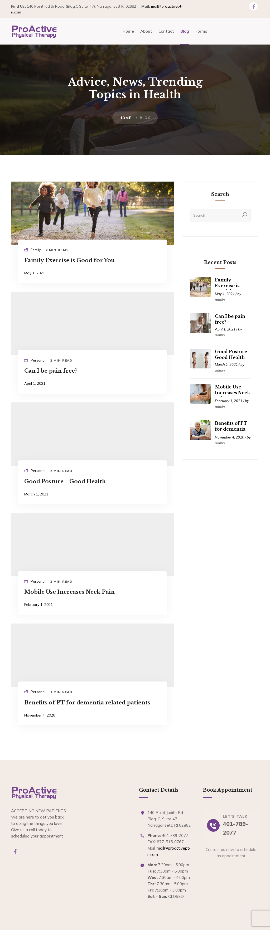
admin (220, 300)
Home (125, 118)
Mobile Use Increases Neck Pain (232, 392)
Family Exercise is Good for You (230, 285)
